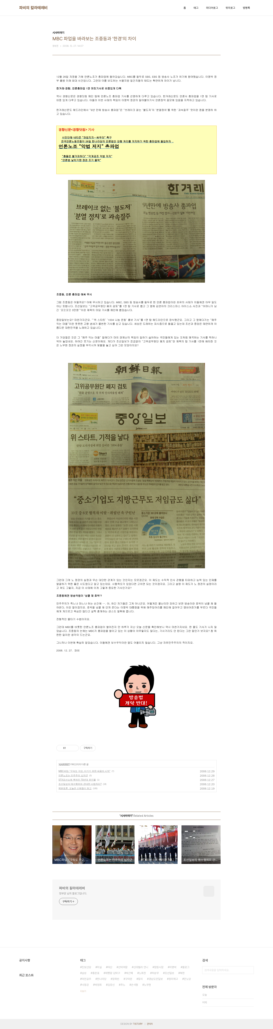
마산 (110, 967)
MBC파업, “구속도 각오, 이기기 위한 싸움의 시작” (84, 771)
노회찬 (142, 973)
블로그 (185, 967)
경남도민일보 (156, 978)
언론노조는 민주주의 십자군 (73, 775)
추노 (122, 984)
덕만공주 (86, 978)
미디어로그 (212, 7)
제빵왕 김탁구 (112, 973)
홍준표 (95, 973)
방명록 (246, 7)
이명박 (172, 967)
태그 (196, 7)
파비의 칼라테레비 (33, 7)
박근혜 (129, 973)
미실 (99, 967)
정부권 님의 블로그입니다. (73, 893)
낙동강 (85, 984)
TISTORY (138, 1024)
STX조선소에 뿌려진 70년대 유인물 (77, 779)
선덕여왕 (123, 967)
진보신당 (86, 967)
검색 (250, 970)
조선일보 (169, 973)
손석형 (134, 984)
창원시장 (158, 967)
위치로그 (230, 7)
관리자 (150, 1024)
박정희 (98, 984)
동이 (140, 978)
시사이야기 (64, 764)
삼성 (84, 973)
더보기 (83, 991)
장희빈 (115, 978)
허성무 (155, 973)
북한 (182, 973)
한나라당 (101, 978)
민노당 (187, 978)
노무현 (147, 984)
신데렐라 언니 (140, 967)
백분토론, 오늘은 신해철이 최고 (75, 788)
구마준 (128, 978)
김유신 (111, 984)
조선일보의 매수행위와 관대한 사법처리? (80, 784)
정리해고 (173, 978)
